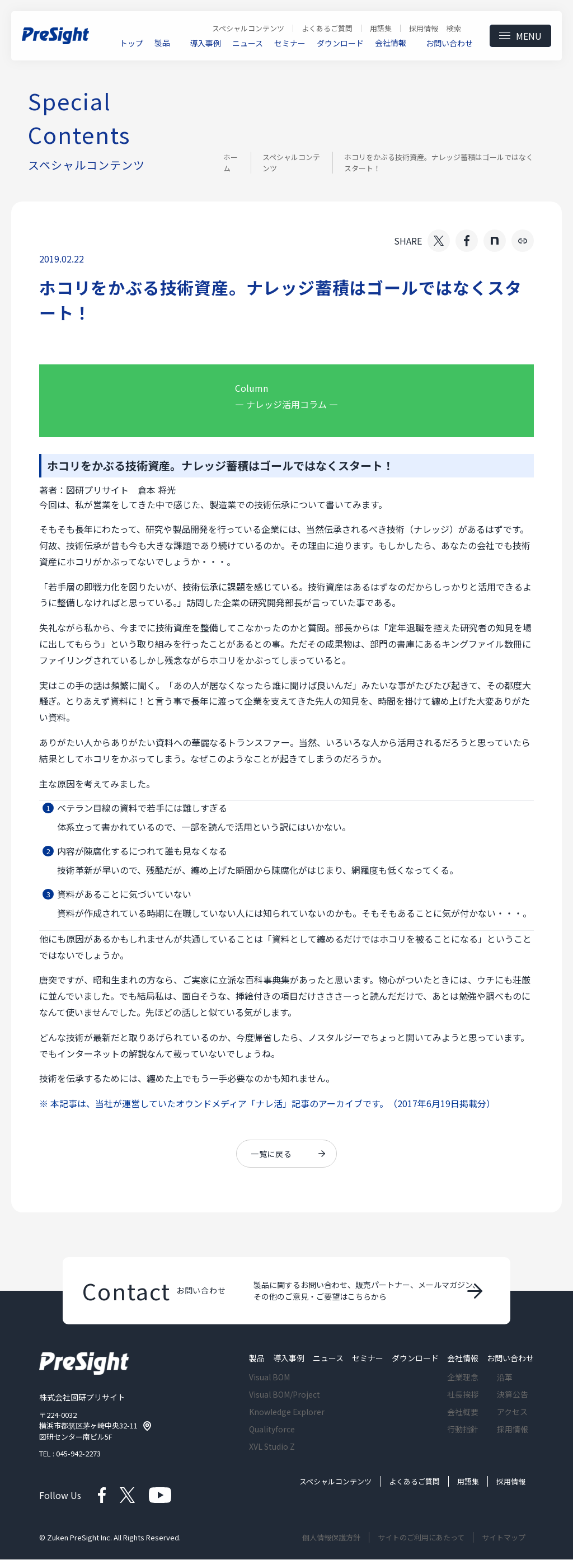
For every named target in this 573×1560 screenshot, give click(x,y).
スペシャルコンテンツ (291, 163)
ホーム (230, 163)
